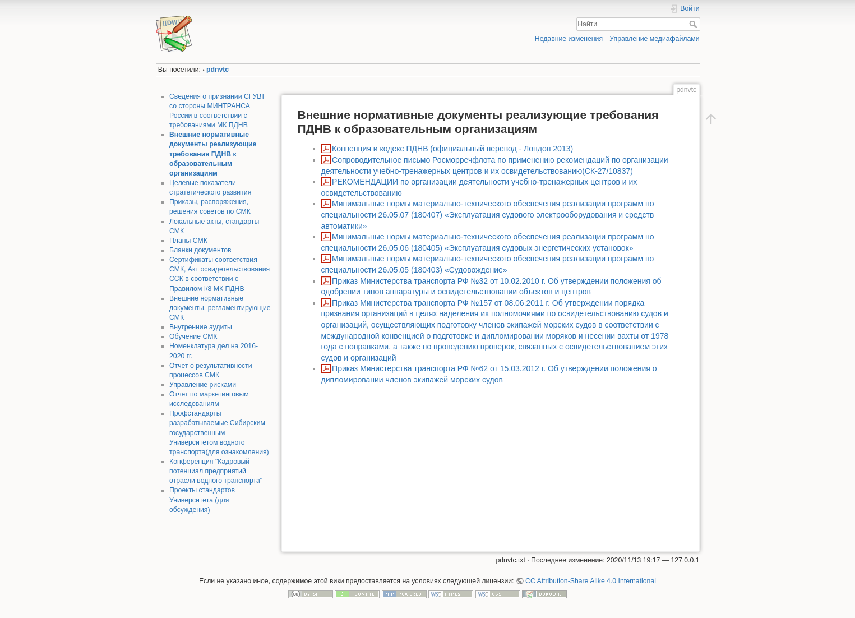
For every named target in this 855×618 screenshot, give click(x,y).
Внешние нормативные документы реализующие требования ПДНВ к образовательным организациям (212, 154)
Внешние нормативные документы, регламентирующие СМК (220, 307)
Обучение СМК (193, 336)
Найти (694, 24)
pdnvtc (217, 69)
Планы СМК (188, 241)
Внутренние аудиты (200, 327)
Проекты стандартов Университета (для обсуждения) (202, 499)
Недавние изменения (569, 39)
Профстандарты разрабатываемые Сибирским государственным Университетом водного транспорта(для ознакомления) (219, 432)
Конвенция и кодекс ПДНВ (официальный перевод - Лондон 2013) (452, 148)
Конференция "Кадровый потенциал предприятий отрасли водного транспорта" (215, 471)
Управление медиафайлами (654, 39)
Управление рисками (202, 385)
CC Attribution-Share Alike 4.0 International (590, 581)
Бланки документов (200, 250)
